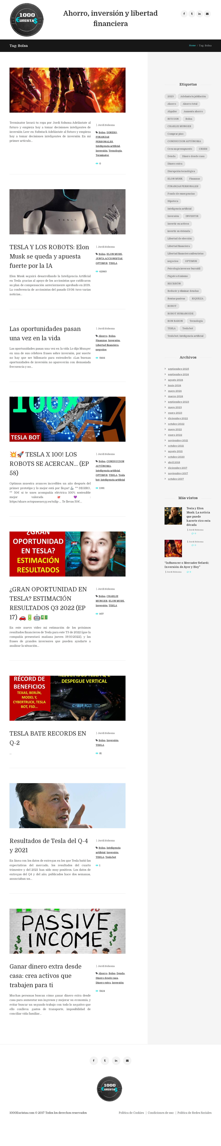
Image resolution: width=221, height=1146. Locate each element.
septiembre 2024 (178, 400)
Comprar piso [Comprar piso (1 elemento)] (176, 142)
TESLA (114, 263)
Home (192, 45)
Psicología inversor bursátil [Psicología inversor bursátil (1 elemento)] (185, 293)
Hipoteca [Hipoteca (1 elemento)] (173, 219)
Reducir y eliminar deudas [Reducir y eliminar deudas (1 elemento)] (185, 316)
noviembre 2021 (178, 467)
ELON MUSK (115, 254)
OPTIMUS (102, 263)
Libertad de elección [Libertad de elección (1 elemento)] (181, 257)
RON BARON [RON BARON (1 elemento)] (176, 347)
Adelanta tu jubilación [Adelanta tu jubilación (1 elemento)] (181, 104)
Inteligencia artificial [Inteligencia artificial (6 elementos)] (181, 227)
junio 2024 (174, 412)
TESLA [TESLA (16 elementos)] (172, 354)
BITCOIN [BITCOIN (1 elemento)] (174, 127)
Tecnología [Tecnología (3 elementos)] (198, 347)
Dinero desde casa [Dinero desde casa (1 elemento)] (180, 173)
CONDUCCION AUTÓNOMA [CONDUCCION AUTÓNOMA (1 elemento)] (186, 150)
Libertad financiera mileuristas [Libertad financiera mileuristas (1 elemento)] (187, 275)
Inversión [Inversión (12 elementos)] (174, 235)
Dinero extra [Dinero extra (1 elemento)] (176, 181)
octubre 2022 (176, 450)
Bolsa (102, 132)
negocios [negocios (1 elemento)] (173, 285)
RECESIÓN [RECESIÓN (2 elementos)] (175, 308)
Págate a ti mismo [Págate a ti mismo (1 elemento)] (179, 301)
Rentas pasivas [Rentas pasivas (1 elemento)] (177, 324)
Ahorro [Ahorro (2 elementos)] (172, 112)
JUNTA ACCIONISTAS (110, 258)
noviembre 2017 (178, 500)
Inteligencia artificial (109, 146)
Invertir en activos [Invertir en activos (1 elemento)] (179, 242)
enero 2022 (175, 461)
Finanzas (102, 340)
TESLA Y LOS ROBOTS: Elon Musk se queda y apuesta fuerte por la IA (48, 256)
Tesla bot (111, 875)
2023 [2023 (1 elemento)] (171, 96)
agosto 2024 (175, 406)
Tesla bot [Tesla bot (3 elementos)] (189, 354)
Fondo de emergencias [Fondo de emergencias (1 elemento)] (183, 211)
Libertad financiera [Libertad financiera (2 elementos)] (180, 265)
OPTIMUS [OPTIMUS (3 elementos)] (192, 285)
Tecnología (117, 150)
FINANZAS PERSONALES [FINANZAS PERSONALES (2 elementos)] (184, 204)
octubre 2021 (176, 473)
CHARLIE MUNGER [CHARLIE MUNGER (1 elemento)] (180, 135)
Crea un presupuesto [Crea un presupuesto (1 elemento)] (181, 158)
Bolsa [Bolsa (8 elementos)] (190, 127)
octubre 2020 (176, 484)
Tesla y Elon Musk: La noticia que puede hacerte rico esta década (198, 544)
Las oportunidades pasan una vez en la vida (42, 338)
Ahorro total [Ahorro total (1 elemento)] (191, 112)
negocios (101, 349)
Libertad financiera (108, 345)
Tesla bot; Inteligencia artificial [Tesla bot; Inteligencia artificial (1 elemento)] (187, 362)
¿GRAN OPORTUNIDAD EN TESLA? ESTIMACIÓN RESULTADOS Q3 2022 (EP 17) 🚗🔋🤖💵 (48, 617)
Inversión (102, 150)
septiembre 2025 (178, 395)
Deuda (100, 996)
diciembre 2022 (178, 445)
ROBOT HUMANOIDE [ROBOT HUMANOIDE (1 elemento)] (181, 339)
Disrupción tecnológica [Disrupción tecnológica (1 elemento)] (183, 188)
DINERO (112, 132)
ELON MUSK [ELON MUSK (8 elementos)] (176, 196)
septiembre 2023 (178, 428)
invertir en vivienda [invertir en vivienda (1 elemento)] (181, 250)
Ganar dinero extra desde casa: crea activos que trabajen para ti (49, 994)
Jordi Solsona (107, 125)
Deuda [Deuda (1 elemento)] (188, 165)
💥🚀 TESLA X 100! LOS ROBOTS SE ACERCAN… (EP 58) (49, 473)
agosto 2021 (175, 478)
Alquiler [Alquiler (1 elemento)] (173, 119)
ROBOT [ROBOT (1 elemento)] (172, 331)
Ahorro (103, 336)
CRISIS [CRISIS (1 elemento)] (172, 165)
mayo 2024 (175, 417)
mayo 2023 (175, 434)
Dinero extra (111, 1001)
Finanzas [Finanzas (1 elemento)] (197, 196)
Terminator (103, 155)
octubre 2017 (176, 506)
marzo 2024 (175, 423)
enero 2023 (175, 439)
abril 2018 (174, 489)
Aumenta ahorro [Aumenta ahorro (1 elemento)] (195, 119)
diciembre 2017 (178, 495)
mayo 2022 (175, 456)
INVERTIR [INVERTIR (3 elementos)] (194, 235)
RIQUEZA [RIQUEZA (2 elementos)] (200, 324)
